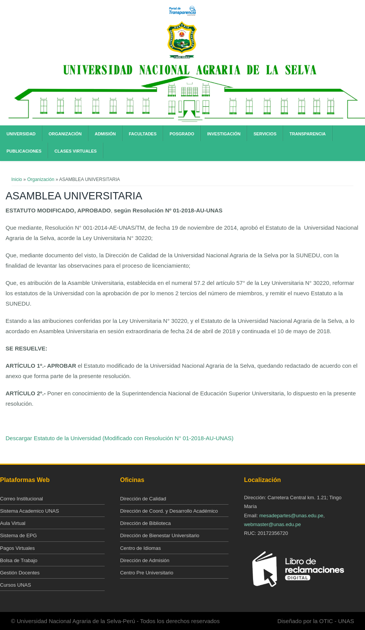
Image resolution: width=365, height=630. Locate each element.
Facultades (142, 134)
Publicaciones (24, 151)
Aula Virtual (12, 523)
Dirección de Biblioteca (145, 523)
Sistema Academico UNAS (29, 511)
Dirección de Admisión (144, 560)
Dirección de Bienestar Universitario (159, 535)
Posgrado (181, 134)
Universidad (21, 134)
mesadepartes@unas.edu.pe (291, 515)
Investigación (223, 134)
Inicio (17, 179)
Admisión (105, 134)
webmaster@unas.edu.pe (272, 524)
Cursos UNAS (15, 585)
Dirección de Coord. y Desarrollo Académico (169, 511)
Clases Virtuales (75, 151)
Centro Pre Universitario (146, 573)
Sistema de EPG (18, 535)
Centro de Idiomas (140, 548)
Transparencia (307, 134)
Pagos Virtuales (17, 548)
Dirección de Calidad (143, 499)
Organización (65, 134)
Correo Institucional (21, 499)
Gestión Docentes (19, 573)
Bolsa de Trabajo (19, 560)
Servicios (264, 134)
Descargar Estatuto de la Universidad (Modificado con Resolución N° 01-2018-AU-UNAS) (120, 438)
